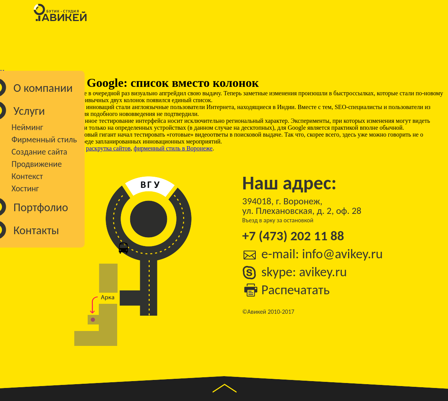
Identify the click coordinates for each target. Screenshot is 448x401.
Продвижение (36, 164)
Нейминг (27, 127)
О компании (43, 88)
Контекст (27, 176)
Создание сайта (39, 152)
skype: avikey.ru (304, 272)
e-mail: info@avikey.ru (322, 254)
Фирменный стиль (44, 139)
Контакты (36, 230)
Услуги (29, 111)
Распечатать (296, 290)
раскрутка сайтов (108, 148)
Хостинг (25, 188)
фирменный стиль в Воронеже (173, 148)
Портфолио (40, 207)
